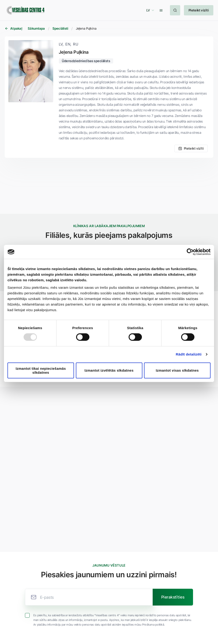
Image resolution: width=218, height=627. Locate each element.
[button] (149, 10)
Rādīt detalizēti (189, 354)
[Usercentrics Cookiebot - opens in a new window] (190, 251)
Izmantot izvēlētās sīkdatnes (109, 370)
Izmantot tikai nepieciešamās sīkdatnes (41, 370)
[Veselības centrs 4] (25, 10)
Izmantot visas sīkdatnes (177, 370)
